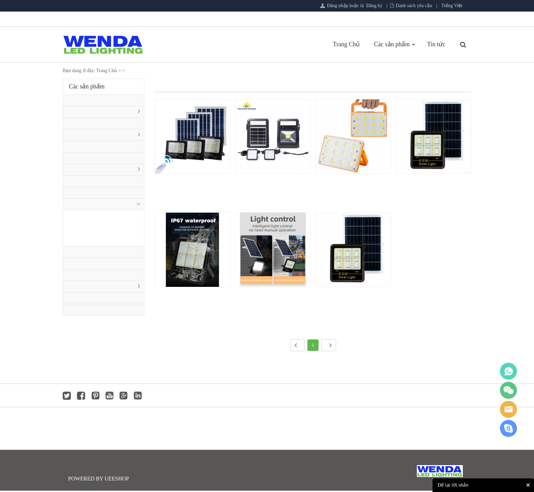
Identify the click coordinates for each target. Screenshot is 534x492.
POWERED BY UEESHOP (98, 480)
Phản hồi (390, 44)
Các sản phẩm (311, 44)
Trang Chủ (265, 44)
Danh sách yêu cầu (414, 5)
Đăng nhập (337, 5)
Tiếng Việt (451, 5)
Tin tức (355, 44)
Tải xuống (429, 44)
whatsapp (508, 371)
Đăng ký (374, 5)
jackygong (508, 409)
